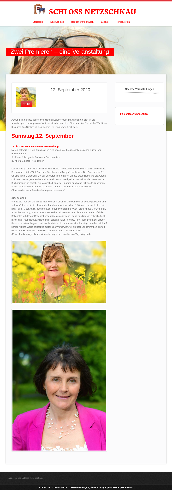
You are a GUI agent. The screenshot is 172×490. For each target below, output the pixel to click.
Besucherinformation (82, 21)
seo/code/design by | (89, 487)
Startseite (38, 21)
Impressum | (114, 487)
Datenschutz (127, 487)
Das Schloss (57, 21)
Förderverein (123, 21)
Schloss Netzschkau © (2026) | (54, 487)
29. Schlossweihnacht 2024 (135, 114)
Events (104, 21)
